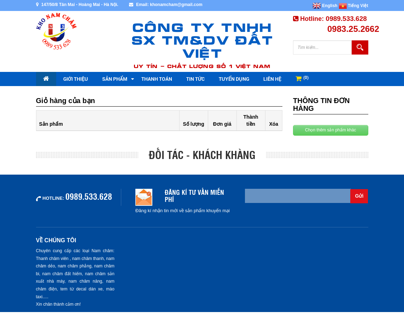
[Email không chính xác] (298, 196)
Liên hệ (272, 78)
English (325, 5)
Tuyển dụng (234, 78)
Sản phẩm (114, 78)
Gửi (359, 196)
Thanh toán (156, 78)
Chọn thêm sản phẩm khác (330, 130)
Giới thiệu (75, 78)
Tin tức (195, 78)
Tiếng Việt (353, 5)
